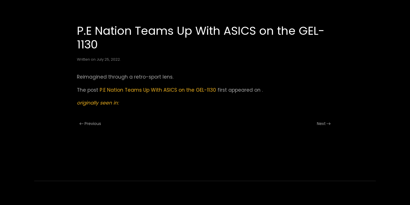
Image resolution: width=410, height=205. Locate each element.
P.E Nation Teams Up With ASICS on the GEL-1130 (158, 90)
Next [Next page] (324, 123)
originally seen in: (98, 102)
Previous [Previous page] (90, 123)
